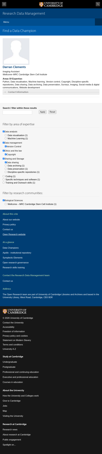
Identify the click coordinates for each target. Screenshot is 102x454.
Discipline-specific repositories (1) (23, 172)
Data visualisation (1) (18, 135)
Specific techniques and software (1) (22, 179)
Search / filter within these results (20, 108)
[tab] (51, 92)
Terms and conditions (13, 344)
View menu (4, 4)
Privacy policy (9, 224)
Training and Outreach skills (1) (20, 183)
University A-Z (9, 349)
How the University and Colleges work (21, 396)
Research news (10, 429)
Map (5, 411)
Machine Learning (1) (18, 138)
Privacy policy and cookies (15, 336)
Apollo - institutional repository (17, 253)
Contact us (8, 229)
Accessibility (8, 327)
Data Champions (11, 248)
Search (98, 4)
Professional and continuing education (21, 372)
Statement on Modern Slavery (17, 340)
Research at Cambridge (14, 424)
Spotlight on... (9, 445)
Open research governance (16, 262)
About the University (13, 390)
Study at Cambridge (13, 356)
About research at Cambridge (17, 434)
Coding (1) (10, 176)
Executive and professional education (20, 377)
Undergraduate (10, 362)
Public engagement (12, 440)
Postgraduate (9, 367)
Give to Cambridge (11, 401)
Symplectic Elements (13, 258)
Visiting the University (13, 416)
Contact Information (18, 91)
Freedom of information (14, 331)
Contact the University (13, 323)
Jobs (5, 406)
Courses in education (13, 382)
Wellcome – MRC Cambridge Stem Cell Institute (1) (32, 204)
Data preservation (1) (18, 169)
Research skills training (14, 267)
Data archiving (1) (16, 166)
